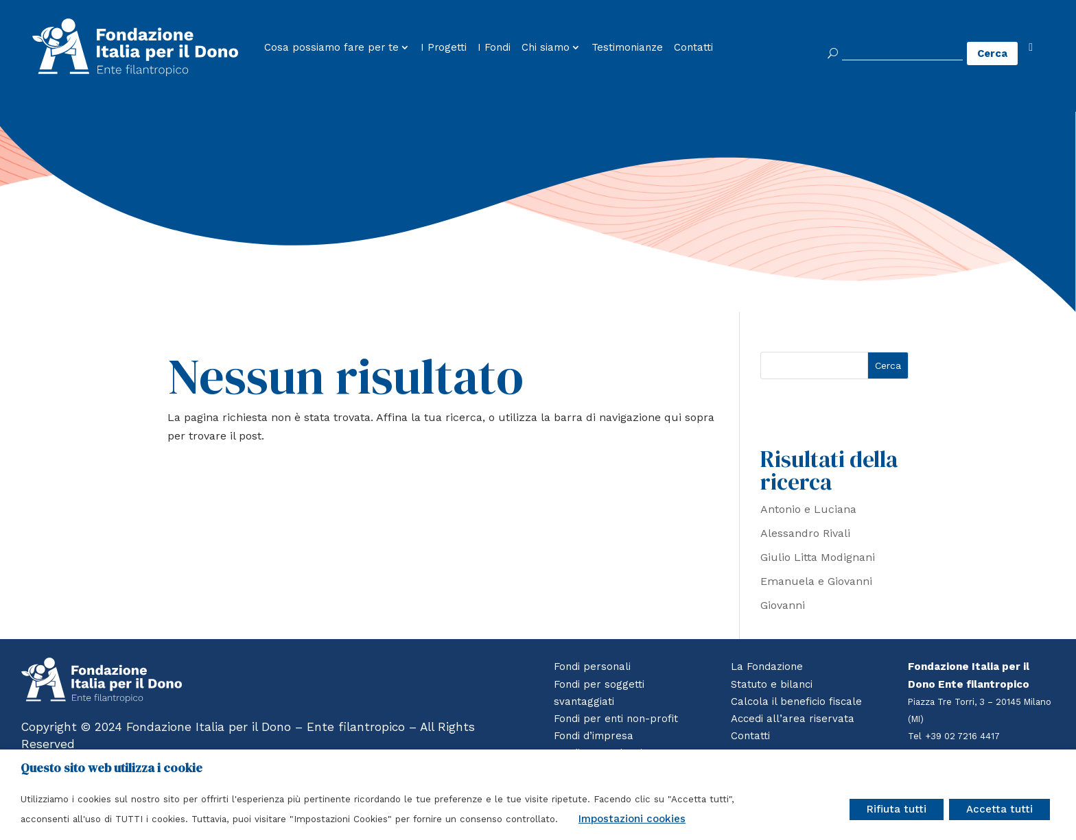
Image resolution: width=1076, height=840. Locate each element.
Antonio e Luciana (808, 509)
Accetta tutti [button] (999, 809)
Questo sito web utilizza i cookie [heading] (111, 768)
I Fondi (494, 48)
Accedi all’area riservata (792, 718)
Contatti (693, 48)
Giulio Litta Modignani (817, 557)
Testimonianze (627, 48)
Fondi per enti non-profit (616, 718)
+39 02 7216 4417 (963, 736)
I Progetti (444, 48)
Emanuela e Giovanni (816, 581)
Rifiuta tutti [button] (896, 809)
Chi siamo (546, 48)
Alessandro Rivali (805, 533)
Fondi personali (592, 666)
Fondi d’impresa (593, 736)
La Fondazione (767, 666)
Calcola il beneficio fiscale (796, 701)
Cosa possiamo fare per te (331, 48)
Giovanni (782, 605)
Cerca (888, 365)
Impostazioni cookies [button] (632, 819)
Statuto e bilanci (772, 684)
